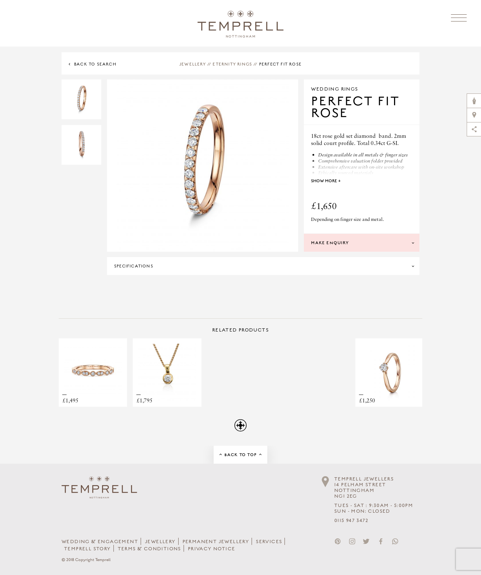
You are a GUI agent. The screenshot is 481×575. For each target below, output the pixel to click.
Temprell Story (87, 548)
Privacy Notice (211, 548)
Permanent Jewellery (216, 541)
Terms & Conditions (149, 548)
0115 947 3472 (351, 520)
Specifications (133, 266)
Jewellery (192, 64)
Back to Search (95, 64)
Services (269, 541)
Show (326, 181)
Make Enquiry (330, 243)
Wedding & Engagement (100, 541)
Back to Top (240, 455)
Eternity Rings (232, 64)
